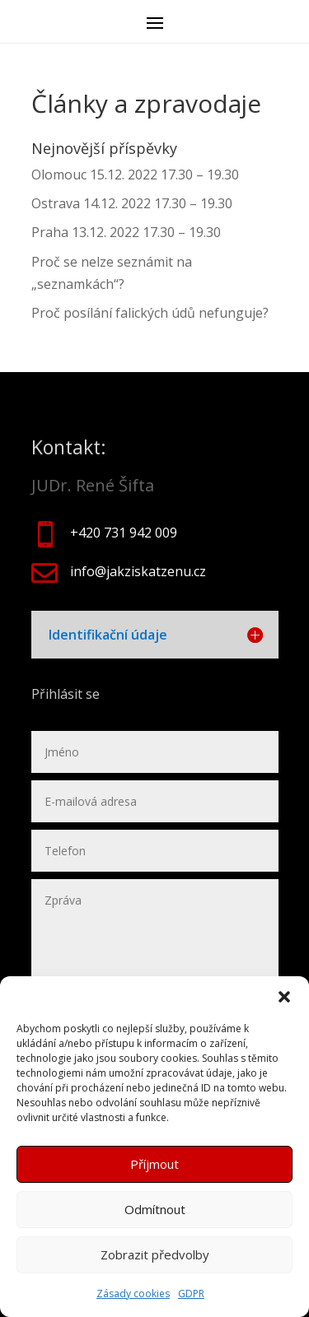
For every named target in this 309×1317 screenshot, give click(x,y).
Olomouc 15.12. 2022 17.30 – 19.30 (135, 174)
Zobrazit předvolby (155, 1254)
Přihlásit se (67, 694)
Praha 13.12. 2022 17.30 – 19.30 (126, 232)
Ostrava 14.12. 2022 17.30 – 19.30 (131, 203)
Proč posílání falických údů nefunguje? (150, 313)
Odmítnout (154, 1209)
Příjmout (154, 1164)
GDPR (191, 1294)
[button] (284, 997)
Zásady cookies (133, 1294)
